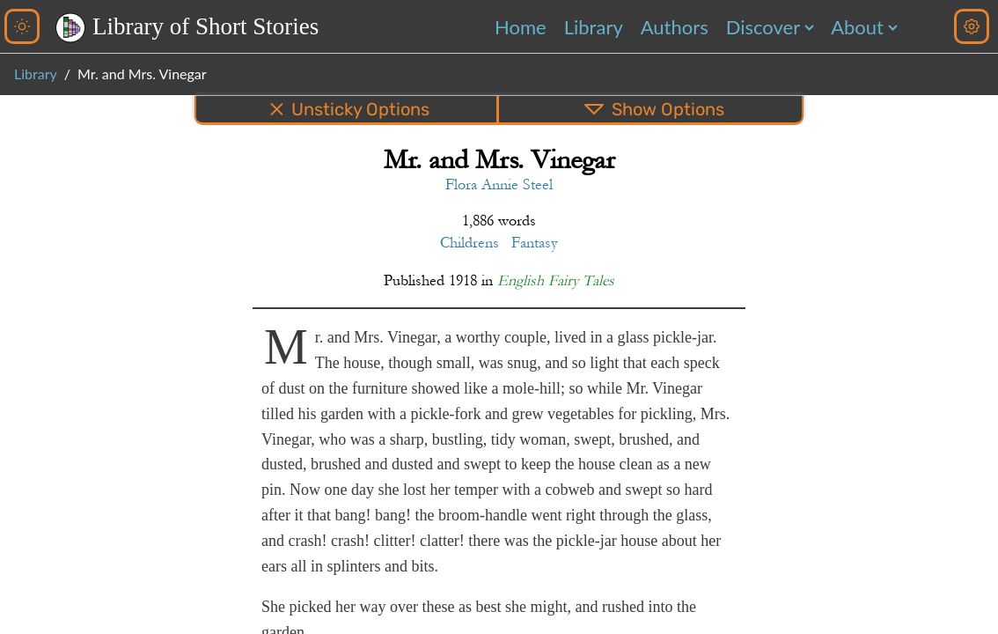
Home (521, 27)
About (857, 27)
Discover (763, 27)
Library (593, 27)
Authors (674, 27)
